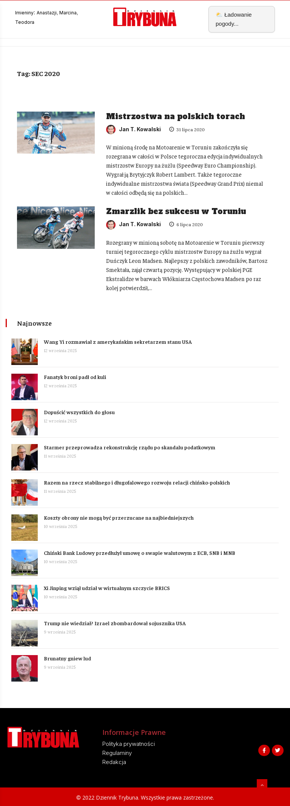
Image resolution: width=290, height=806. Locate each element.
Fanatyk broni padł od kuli (75, 376)
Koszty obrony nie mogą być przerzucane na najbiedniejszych (119, 517)
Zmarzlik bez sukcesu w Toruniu (176, 211)
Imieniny (24, 13)
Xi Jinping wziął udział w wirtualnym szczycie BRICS (107, 587)
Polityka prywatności (128, 743)
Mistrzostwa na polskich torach (175, 116)
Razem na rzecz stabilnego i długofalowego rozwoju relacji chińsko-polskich (137, 482)
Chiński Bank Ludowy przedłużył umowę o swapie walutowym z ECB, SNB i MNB (139, 552)
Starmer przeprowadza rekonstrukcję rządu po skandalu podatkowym (129, 447)
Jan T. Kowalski (133, 129)
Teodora (24, 22)
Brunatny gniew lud (67, 658)
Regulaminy (117, 752)
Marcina (68, 13)
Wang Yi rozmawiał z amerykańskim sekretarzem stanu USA (118, 341)
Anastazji (47, 13)
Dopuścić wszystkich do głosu (79, 411)
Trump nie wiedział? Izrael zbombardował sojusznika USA (115, 623)
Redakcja (114, 762)
